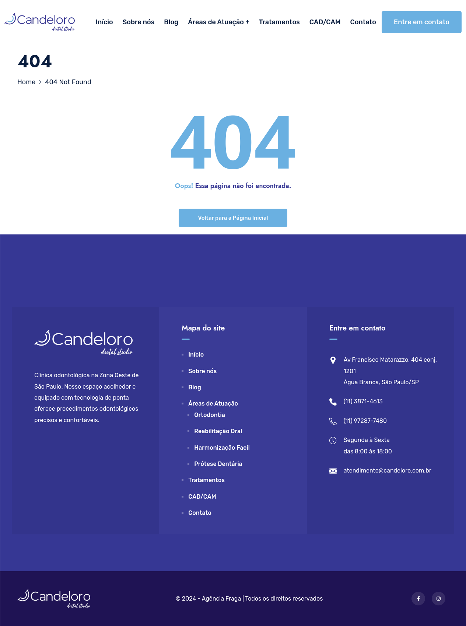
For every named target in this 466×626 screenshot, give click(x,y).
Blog (171, 22)
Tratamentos (279, 22)
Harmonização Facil (222, 447)
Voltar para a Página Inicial (233, 218)
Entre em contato (421, 22)
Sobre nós (139, 22)
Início (104, 22)
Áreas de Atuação (216, 22)
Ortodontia (209, 414)
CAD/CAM (325, 22)
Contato (363, 22)
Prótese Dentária (218, 463)
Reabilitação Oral (218, 431)
